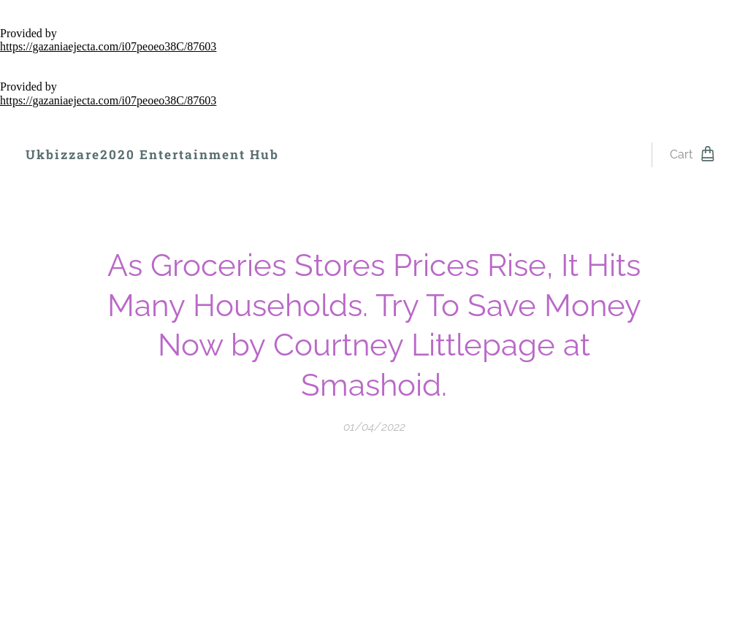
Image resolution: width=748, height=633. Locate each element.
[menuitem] (329, 155)
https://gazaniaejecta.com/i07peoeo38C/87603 (108, 46)
